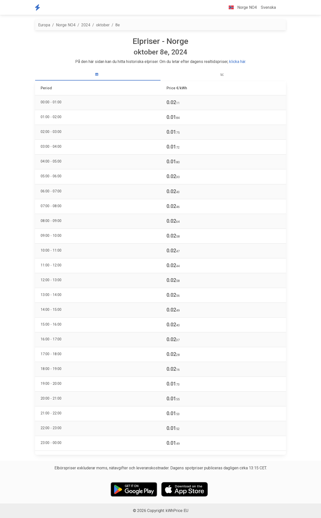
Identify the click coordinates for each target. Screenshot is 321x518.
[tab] (97, 75)
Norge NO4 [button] (241, 7)
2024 (85, 25)
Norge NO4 (65, 25)
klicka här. (237, 61)
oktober (103, 25)
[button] (282, 7)
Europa (44, 25)
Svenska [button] (268, 7)
